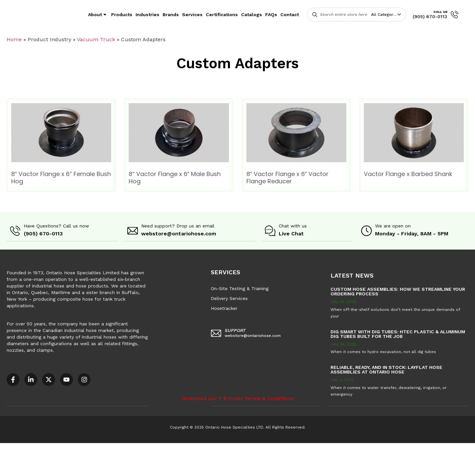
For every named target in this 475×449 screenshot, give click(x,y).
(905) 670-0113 (430, 16)
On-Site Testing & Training (240, 288)
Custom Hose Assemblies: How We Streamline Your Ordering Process (398, 291)
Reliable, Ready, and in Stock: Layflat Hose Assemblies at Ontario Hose (386, 369)
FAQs (271, 14)
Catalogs (251, 14)
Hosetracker (224, 308)
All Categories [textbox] (385, 14)
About (98, 14)
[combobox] (387, 14)
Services (192, 14)
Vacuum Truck (96, 39)
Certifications (222, 14)
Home (14, 39)
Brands (171, 14)
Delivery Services (229, 298)
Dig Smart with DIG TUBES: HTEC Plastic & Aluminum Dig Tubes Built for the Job (398, 334)
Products (121, 14)
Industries (147, 14)
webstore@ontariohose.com (178, 233)
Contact (289, 14)
